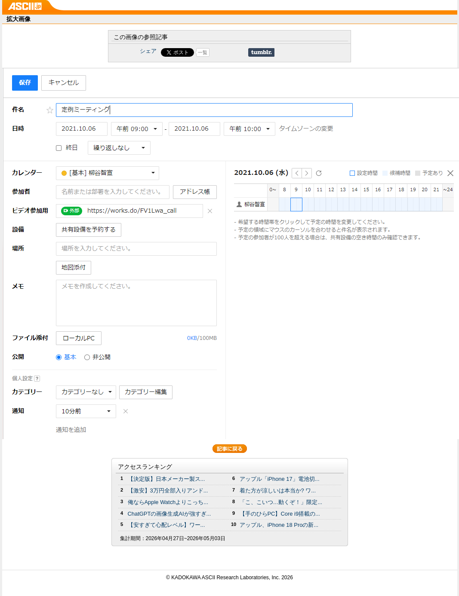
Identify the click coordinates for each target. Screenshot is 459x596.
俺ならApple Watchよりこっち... (168, 502)
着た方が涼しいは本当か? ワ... (278, 490)
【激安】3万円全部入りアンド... (168, 490)
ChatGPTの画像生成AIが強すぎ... (169, 513)
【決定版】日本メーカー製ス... (166, 479)
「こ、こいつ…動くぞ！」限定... (281, 502)
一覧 (202, 52)
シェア (148, 51)
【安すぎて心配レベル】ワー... (166, 525)
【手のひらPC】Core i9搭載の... (280, 513)
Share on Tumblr (261, 52)
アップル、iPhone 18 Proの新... (279, 525)
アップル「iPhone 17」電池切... (280, 479)
